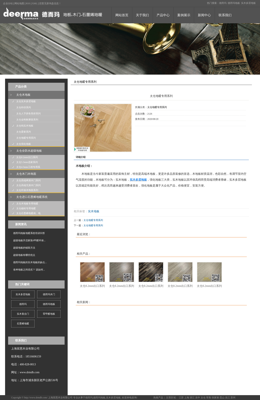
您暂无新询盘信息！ (50, 3)
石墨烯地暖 (23, 323)
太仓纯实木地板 (24, 125)
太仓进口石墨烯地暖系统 (32, 196)
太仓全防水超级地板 (29, 150)
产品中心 (163, 15)
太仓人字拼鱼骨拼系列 (28, 113)
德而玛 (222, 3)
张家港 (215, 397)
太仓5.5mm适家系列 (27, 162)
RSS (28, 3)
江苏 (181, 397)
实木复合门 (23, 313)
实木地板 (93, 211)
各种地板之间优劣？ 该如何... (29, 269)
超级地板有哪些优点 (24, 255)
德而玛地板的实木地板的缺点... (30, 262)
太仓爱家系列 (23, 131)
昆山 (222, 397)
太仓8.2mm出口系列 (27, 157)
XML (35, 3)
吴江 (227, 397)
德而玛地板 (234, 3)
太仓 (203, 397)
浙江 (192, 397)
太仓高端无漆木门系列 (28, 185)
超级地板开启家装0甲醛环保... (29, 240)
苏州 (233, 397)
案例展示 (183, 15)
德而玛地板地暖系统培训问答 (29, 233)
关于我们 (142, 15)
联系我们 (225, 15)
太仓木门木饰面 (26, 173)
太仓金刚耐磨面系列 (27, 119)
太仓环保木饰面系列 (27, 190)
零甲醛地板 (49, 313)
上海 (186, 397)
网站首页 (121, 15)
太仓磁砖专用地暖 (26, 208)
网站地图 (19, 3)
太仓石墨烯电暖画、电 (28, 213)
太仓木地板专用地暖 (27, 203)
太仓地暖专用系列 (26, 137)
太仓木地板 (23, 94)
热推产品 (158, 397)
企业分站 (8, 3)
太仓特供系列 (23, 107)
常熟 (208, 397)
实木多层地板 (248, 3)
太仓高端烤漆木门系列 (28, 180)
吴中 (197, 397)
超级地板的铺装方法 (24, 247)
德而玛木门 (49, 294)
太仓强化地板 (23, 144)
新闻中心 (204, 15)
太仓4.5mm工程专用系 (28, 167)
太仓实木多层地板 (26, 101)
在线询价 (146, 131)
